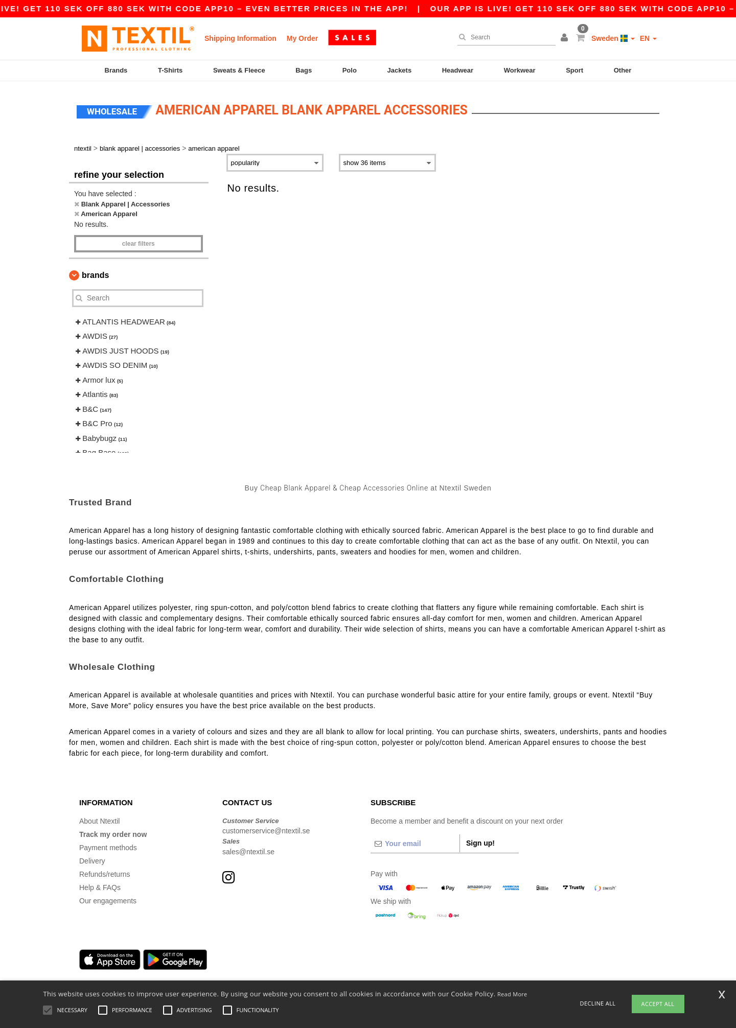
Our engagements (107, 899)
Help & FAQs (100, 886)
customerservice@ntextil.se (266, 829)
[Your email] (415, 842)
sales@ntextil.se (248, 850)
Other (623, 70)
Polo (349, 70)
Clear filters (138, 242)
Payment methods (108, 846)
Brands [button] (95, 273)
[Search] (503, 37)
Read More (512, 994)
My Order (302, 38)
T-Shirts (170, 70)
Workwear (520, 70)
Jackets (399, 70)
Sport (574, 70)
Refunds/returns (104, 873)
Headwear (457, 70)
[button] (566, 38)
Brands (116, 70)
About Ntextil (99, 819)
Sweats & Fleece (239, 70)
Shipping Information (240, 38)
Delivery (92, 859)
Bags (303, 70)
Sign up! (480, 841)
